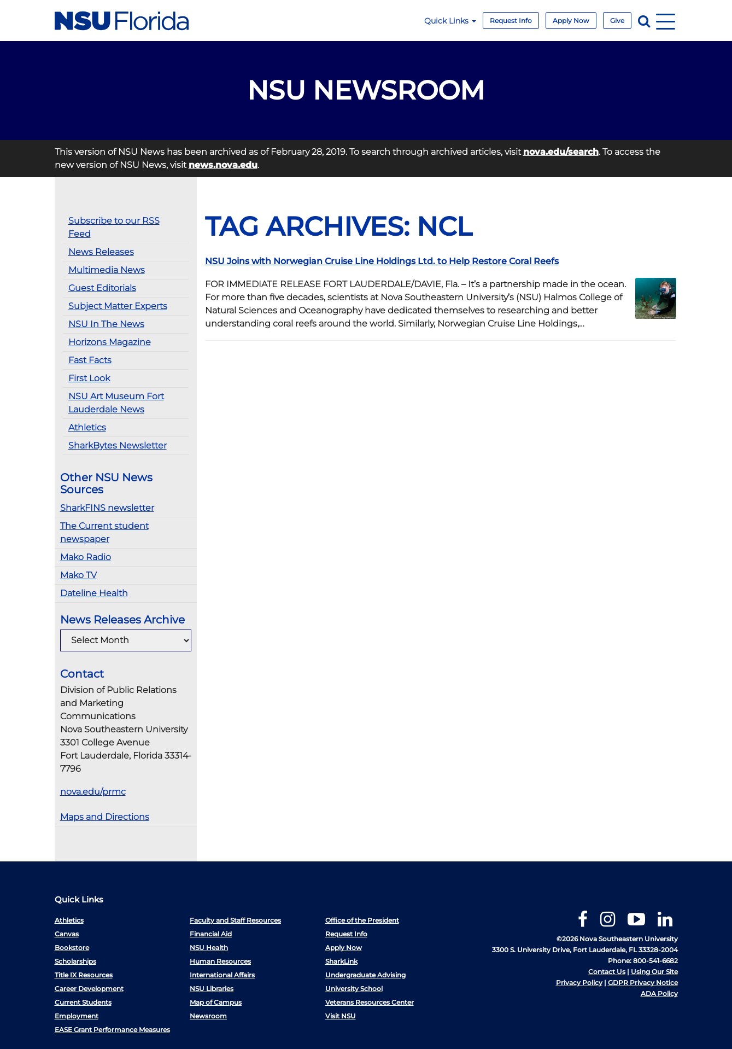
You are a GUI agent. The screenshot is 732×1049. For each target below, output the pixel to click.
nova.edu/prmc (93, 791)
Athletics (87, 427)
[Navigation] (665, 20)
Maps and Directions (104, 817)
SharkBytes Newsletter (117, 445)
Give (617, 20)
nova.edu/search (561, 152)
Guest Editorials (102, 288)
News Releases (101, 252)
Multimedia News (106, 270)
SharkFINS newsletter (107, 508)
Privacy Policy (579, 982)
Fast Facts (90, 360)
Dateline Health (94, 593)
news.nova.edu (223, 165)
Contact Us (606, 972)
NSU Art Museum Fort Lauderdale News (116, 403)
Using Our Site (654, 972)
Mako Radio (85, 557)
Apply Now (571, 20)
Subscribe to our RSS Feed (114, 227)
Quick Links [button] (450, 21)
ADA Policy (659, 993)
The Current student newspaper (104, 532)
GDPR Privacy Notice (643, 982)
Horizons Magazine (109, 342)
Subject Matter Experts (117, 306)
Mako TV (78, 575)
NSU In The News (106, 324)
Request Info (511, 20)
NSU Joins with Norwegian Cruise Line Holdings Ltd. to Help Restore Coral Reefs (382, 261)
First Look (89, 378)
